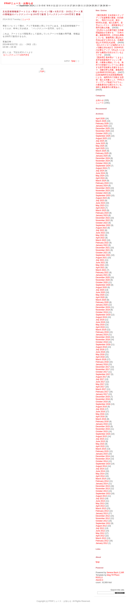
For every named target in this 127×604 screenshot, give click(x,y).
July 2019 (100, 320)
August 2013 (101, 496)
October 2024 (102, 163)
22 (85, 5)
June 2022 (100, 233)
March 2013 (101, 508)
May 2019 (100, 325)
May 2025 (100, 146)
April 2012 (100, 536)
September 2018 (103, 344)
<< (17, 5)
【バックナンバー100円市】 (16, 55)
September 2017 (103, 374)
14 (62, 5)
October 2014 (102, 461)
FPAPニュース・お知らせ (18, 3)
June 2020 (100, 292)
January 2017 (102, 394)
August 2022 (101, 228)
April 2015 (100, 446)
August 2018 (101, 347)
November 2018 (103, 339)
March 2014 (101, 479)
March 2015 (101, 449)
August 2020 (101, 287)
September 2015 (103, 434)
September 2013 (103, 493)
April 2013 (100, 506)
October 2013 (102, 491)
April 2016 (100, 416)
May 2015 (100, 444)
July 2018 (100, 349)
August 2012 (101, 526)
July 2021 (100, 260)
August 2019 (101, 317)
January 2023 (102, 215)
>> (109, 5)
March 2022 (101, 240)
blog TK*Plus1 (113, 575)
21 (82, 5)
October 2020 (102, 282)
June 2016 (100, 411)
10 (51, 5)
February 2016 (102, 421)
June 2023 (100, 203)
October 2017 (102, 372)
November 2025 (103, 131)
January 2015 (102, 454)
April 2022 (100, 238)
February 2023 (102, 213)
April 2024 (100, 178)
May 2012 (100, 533)
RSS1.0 (99, 577)
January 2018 (102, 364)
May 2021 (100, 265)
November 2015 (103, 429)
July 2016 (100, 409)
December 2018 (103, 337)
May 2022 (100, 235)
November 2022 (103, 220)
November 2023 (103, 190)
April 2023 (100, 208)
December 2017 (103, 367)
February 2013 (102, 511)
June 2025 (100, 143)
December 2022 (103, 218)
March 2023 (101, 210)
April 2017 (100, 387)
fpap (73, 61)
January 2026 (102, 126)
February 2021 (102, 272)
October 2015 (102, 431)
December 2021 (103, 248)
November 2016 (103, 399)
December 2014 (103, 456)
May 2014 (100, 474)
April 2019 (100, 327)
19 (76, 5)
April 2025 (100, 148)
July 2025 (100, 141)
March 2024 (101, 180)
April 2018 (100, 357)
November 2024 (103, 161)
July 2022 (100, 230)
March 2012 (101, 538)
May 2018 (100, 354)
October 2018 (102, 342)
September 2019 (103, 315)
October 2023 (102, 193)
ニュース (26, 19)
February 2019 (102, 332)
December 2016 (103, 397)
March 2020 (101, 300)
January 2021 (102, 275)
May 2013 (100, 503)
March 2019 (101, 329)
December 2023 (103, 188)
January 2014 (102, 483)
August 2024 (101, 168)
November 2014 (103, 459)
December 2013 (103, 486)
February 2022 (102, 243)
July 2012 (100, 528)
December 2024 (103, 158)
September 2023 (103, 195)
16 (68, 5)
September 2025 (103, 136)
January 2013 (102, 513)
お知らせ (100, 100)
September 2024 (103, 166)
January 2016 (102, 424)
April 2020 (100, 297)
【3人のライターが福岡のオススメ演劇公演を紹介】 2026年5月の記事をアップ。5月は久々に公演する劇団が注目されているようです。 (110, 50)
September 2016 (103, 404)
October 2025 (102, 133)
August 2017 (101, 377)
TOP (42, 71)
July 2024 (100, 171)
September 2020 (103, 285)
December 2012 (103, 516)
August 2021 (101, 257)
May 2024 (100, 176)
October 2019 (102, 312)
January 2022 (102, 245)
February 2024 (102, 183)
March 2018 (101, 359)
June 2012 (100, 531)
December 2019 (103, 307)
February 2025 (102, 153)
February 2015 (102, 451)
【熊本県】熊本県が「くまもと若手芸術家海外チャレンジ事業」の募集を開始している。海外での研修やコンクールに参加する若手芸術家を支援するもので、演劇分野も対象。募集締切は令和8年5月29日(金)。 (110, 65)
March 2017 (101, 389)
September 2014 (103, 464)
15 (65, 5)
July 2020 (100, 290)
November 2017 (103, 369)
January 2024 (102, 185)
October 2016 (102, 402)
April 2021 (100, 267)
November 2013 (103, 488)
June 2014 (100, 471)
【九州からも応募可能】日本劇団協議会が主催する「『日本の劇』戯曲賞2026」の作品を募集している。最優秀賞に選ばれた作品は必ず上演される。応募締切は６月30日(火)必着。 (110, 36)
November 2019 (103, 310)
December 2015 (103, 426)
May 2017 (100, 384)
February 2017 (102, 392)
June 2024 (100, 173)
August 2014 (101, 466)
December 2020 (103, 277)
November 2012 (103, 518)
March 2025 (101, 151)
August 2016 (101, 406)
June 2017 (100, 382)
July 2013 (100, 498)
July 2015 (100, 439)
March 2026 (101, 121)
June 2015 (100, 441)
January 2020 (102, 305)
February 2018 (102, 362)
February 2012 (102, 541)
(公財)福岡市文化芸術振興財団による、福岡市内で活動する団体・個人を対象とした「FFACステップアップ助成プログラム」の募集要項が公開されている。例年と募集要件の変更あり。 (110, 81)
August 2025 (101, 138)
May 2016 (100, 414)
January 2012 (102, 543)
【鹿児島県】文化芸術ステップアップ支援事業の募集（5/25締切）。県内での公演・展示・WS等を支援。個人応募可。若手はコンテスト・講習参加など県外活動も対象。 (110, 21)
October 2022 (102, 223)
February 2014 (102, 481)
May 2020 (100, 295)
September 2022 (103, 225)
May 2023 (100, 205)
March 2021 (101, 270)
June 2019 (100, 322)
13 (60, 5)
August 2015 (101, 436)
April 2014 (100, 476)
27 (98, 5)
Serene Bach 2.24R (115, 572)
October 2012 (102, 521)
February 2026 (102, 123)
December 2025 (103, 128)
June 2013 (100, 501)
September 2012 (103, 523)
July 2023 (100, 200)
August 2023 (101, 198)
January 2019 (102, 334)
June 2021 (100, 262)
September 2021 (103, 255)
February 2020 (102, 302)
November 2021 (103, 250)
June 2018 (100, 352)
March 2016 (101, 419)
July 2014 (100, 469)
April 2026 (100, 118)
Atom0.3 (99, 580)
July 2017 (100, 379)
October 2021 (102, 253)
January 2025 (102, 156)
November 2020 (103, 280)
